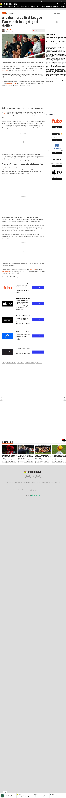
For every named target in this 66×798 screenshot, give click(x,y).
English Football (11, 362)
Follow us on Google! (39, 31)
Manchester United (11, 83)
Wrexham (4, 114)
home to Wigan (6, 271)
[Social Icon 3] (36, 479)
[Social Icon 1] (29, 479)
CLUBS (43, 6)
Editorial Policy (44, 485)
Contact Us (58, 485)
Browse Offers (38, 288)
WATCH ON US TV (25, 6)
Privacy (28, 485)
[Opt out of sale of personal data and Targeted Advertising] (2, 795)
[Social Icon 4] (39, 479)
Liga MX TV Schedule (34, 1)
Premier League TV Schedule (14, 1)
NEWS (4, 6)
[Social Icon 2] (33, 479)
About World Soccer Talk (11, 485)
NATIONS (49, 6)
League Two (5, 70)
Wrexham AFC (5, 364)
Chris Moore (10, 30)
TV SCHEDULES (35, 6)
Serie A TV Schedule (52, 1)
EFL (3, 362)
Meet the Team (21, 485)
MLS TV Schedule (25, 1)
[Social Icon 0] (26, 479)
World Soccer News (30, 362)
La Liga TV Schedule (43, 1)
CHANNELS (56, 6)
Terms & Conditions (35, 485)
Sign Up (57, 127)
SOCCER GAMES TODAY (13, 6)
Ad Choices (51, 485)
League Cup (33, 269)
